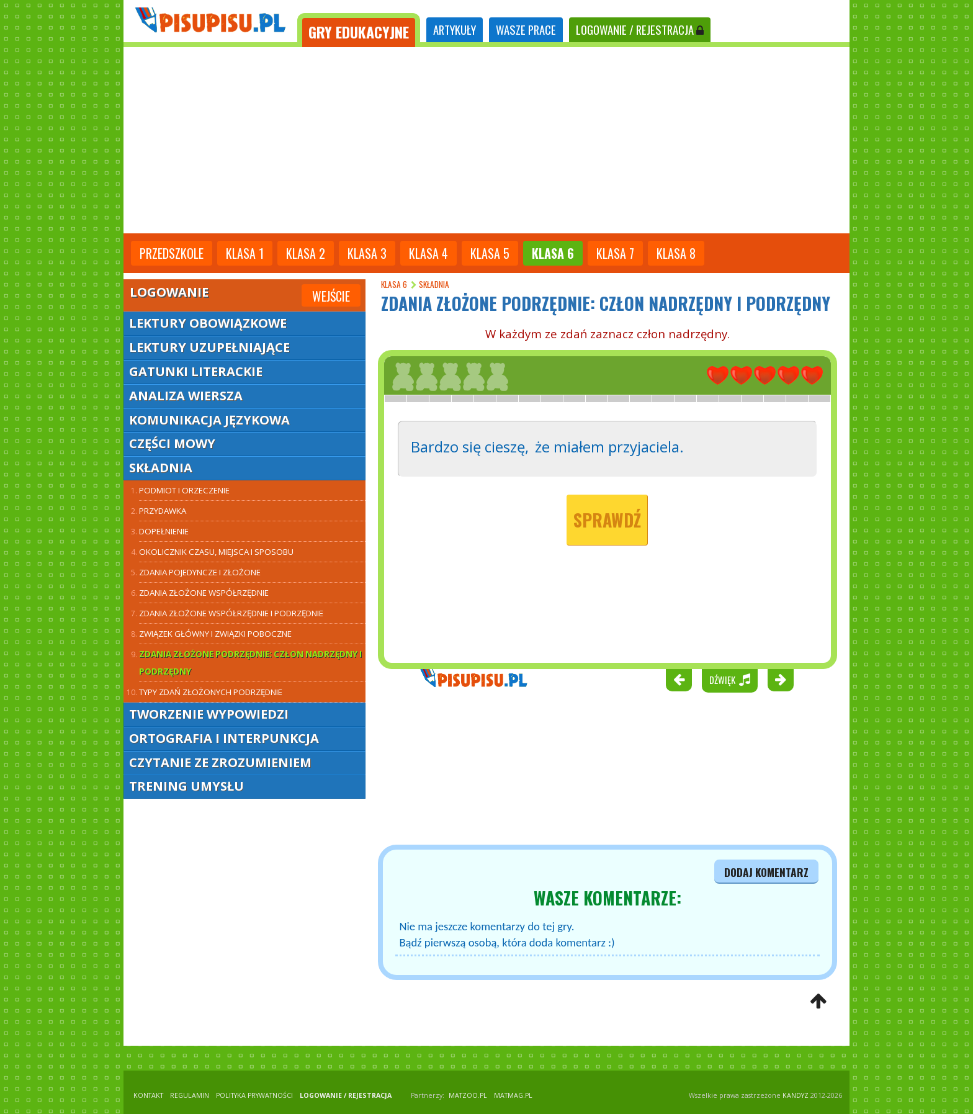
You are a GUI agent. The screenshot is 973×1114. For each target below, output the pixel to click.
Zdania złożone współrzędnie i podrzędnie (231, 613)
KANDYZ (795, 1095)
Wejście (331, 296)
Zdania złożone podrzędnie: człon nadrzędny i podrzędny (250, 663)
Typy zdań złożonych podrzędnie (210, 692)
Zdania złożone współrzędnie (204, 592)
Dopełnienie (164, 531)
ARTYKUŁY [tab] (454, 29)
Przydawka (162, 510)
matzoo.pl (468, 1095)
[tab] (358, 30)
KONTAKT (148, 1095)
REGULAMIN (189, 1095)
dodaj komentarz (766, 872)
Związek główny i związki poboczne (215, 633)
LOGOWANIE (640, 29)
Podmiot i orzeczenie (184, 490)
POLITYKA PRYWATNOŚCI (254, 1095)
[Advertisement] (486, 140)
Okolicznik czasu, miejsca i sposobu (216, 551)
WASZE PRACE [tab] (526, 29)
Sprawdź (607, 519)
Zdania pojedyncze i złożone (200, 572)
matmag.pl (513, 1095)
